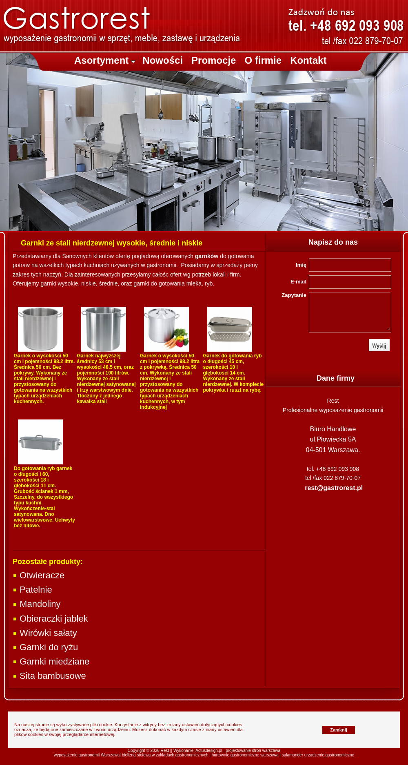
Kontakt (308, 60)
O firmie (263, 60)
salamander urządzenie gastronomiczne (318, 755)
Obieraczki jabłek (50, 618)
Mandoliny (36, 604)
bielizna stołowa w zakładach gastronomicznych (165, 755)
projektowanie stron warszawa (253, 750)
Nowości (162, 60)
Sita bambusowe (49, 676)
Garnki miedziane (51, 661)
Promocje (213, 60)
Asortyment (104, 60)
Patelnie (32, 589)
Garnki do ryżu (45, 647)
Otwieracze (38, 575)
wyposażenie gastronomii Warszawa (87, 755)
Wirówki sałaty (45, 633)
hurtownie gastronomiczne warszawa (245, 755)
